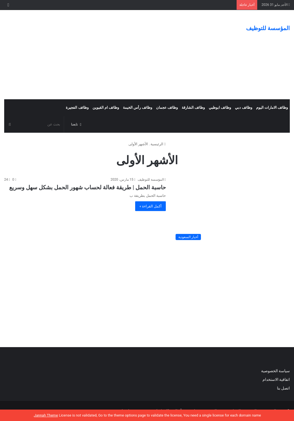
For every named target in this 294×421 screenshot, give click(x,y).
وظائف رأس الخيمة (137, 107)
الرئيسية (158, 144)
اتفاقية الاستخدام (276, 379)
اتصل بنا (283, 388)
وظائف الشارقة (193, 107)
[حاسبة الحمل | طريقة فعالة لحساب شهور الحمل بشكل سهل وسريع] (231, 210)
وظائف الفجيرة (77, 107)
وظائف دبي (243, 107)
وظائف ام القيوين (106, 107)
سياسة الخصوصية (275, 371)
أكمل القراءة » (150, 206)
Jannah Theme (46, 415)
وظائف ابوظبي (220, 107)
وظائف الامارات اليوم (272, 107)
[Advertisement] (98, 55)
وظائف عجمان (167, 107)
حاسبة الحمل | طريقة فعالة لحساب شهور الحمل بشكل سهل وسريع (87, 187)
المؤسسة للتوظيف (151, 180)
